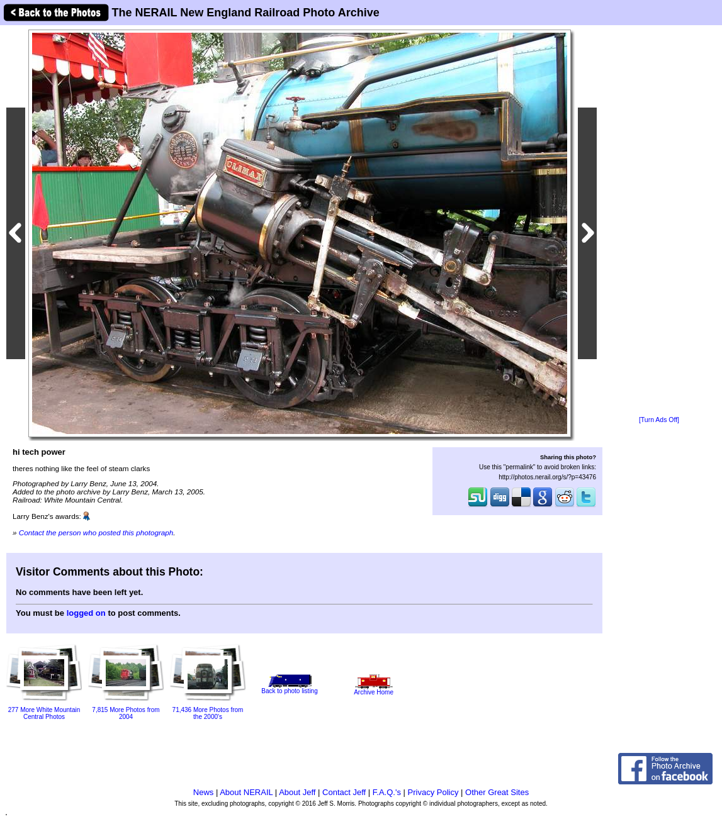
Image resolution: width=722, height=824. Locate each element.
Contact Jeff (344, 792)
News (203, 792)
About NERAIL (246, 792)
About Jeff (297, 792)
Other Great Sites (497, 792)
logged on (86, 613)
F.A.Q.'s (387, 792)
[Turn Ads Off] (659, 419)
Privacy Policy (433, 792)
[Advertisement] (659, 221)
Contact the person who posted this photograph (96, 532)
